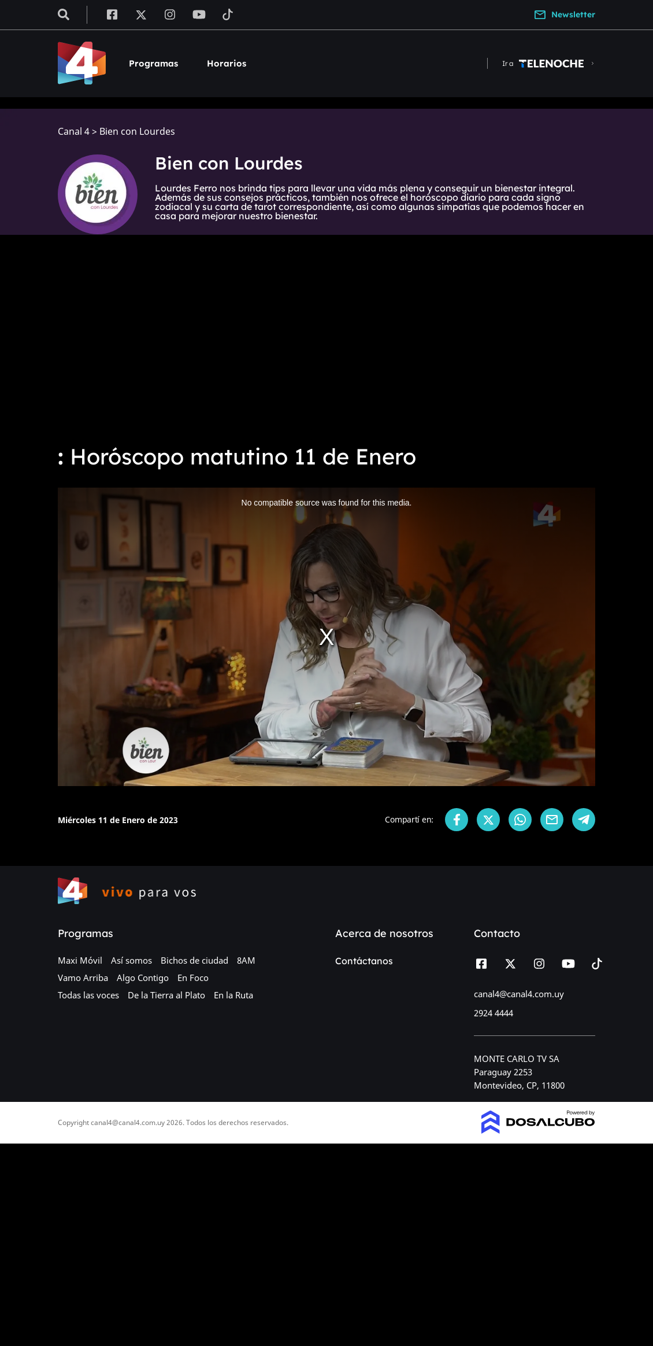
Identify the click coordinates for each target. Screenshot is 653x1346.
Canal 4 (74, 131)
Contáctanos (364, 961)
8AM (246, 960)
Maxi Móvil (80, 960)
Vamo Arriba (83, 977)
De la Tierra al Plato (166, 995)
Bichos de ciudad (194, 960)
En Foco (193, 977)
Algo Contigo (143, 977)
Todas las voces (88, 995)
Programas (153, 63)
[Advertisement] (326, 347)
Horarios (226, 63)
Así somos (131, 960)
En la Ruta (233, 995)
